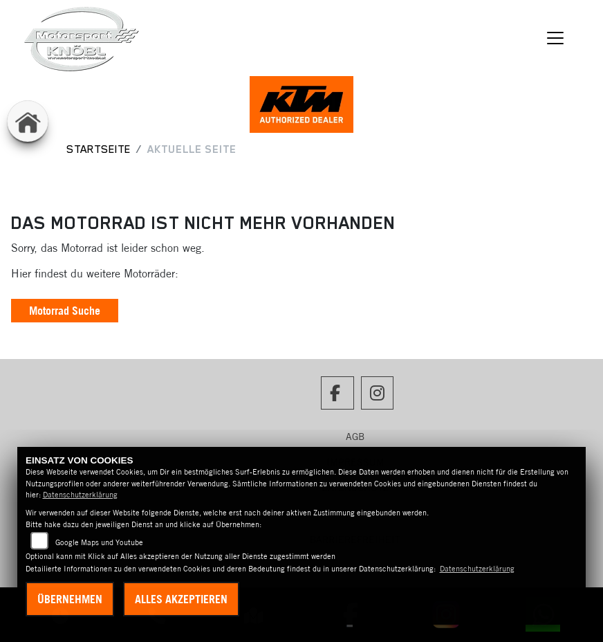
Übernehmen (69, 599)
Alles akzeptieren (181, 599)
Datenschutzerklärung (80, 494)
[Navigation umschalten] (556, 38)
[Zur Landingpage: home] (27, 121)
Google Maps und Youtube (99, 542)
